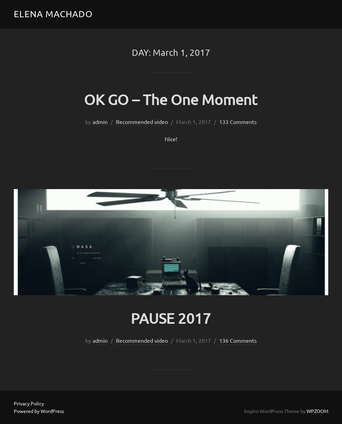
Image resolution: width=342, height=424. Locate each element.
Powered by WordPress (39, 411)
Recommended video (142, 121)
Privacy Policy (29, 403)
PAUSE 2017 (171, 318)
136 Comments (238, 340)
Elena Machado (53, 14)
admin (100, 121)
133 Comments (238, 121)
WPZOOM (317, 411)
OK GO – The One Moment (170, 99)
